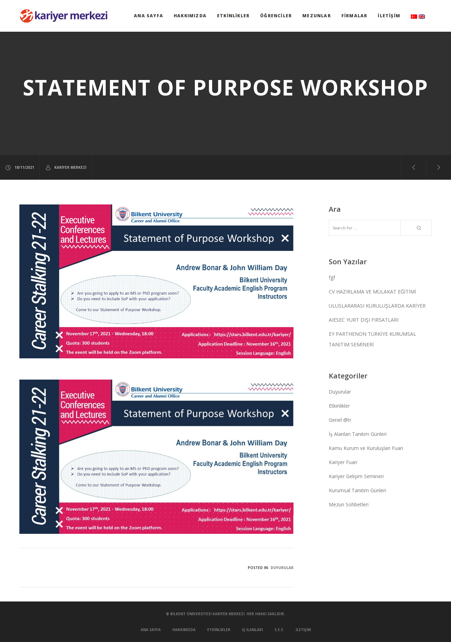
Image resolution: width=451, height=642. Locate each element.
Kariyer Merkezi (65, 167)
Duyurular (282, 567)
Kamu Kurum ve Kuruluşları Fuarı (366, 448)
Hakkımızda (190, 16)
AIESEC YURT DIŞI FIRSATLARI (364, 319)
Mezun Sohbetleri (349, 504)
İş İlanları (252, 629)
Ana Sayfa (148, 16)
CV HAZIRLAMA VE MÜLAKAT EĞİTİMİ (372, 291)
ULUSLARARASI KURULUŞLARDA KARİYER (377, 305)
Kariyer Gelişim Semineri (356, 476)
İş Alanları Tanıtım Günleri (358, 434)
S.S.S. (279, 629)
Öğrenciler (276, 16)
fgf (332, 277)
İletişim (389, 16)
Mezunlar (316, 16)
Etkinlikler (233, 16)
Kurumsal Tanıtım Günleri (357, 490)
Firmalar (354, 16)
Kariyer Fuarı (343, 462)
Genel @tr (340, 419)
